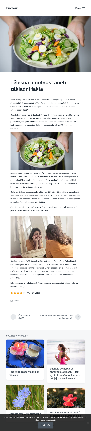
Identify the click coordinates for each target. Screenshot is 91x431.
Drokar (12, 8)
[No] (88, 422)
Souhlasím (45, 425)
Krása (16, 301)
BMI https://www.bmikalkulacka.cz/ (59, 207)
